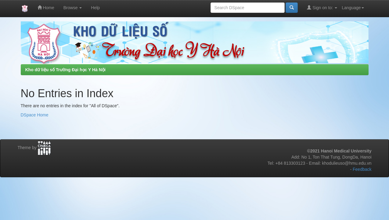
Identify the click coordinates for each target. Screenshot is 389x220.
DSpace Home (35, 114)
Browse (72, 7)
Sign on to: (322, 7)
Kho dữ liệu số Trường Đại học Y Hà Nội (65, 69)
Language (353, 7)
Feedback (362, 169)
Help (95, 7)
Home (46, 7)
